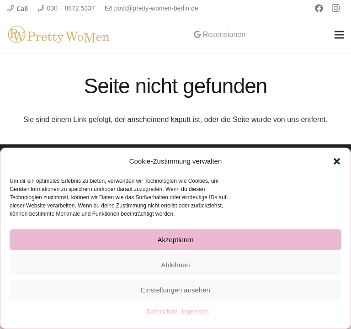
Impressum (195, 311)
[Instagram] (335, 8)
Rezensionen (219, 34)
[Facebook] (319, 8)
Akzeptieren (175, 240)
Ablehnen (175, 265)
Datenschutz (162, 311)
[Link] (59, 35)
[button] (336, 161)
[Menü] (339, 34)
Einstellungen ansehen (175, 290)
